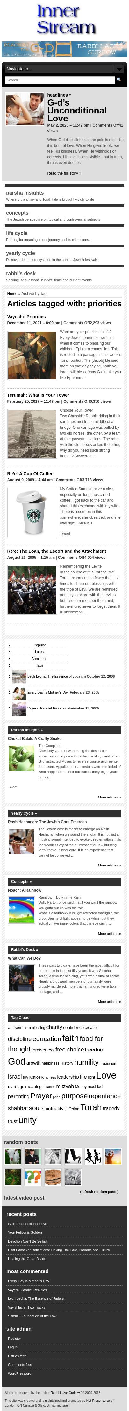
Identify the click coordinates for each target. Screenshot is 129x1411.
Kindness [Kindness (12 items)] (48, 1077)
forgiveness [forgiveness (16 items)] (43, 1049)
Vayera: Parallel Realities (46, 708)
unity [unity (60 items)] (27, 1120)
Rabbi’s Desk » (24, 950)
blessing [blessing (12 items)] (38, 1028)
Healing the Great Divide (27, 1259)
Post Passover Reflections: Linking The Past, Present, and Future (59, 1250)
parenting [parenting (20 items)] (19, 1096)
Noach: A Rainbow (24, 890)
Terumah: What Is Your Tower (38, 395)
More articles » (109, 797)
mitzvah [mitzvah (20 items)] (65, 1086)
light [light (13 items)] (91, 1077)
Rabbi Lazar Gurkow (66, 1392)
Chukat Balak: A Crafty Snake (34, 738)
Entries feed (17, 1356)
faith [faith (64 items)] (70, 1038)
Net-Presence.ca (98, 1400)
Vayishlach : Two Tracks (26, 1307)
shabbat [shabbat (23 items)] (18, 1108)
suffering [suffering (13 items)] (71, 1109)
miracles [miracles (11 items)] (49, 1087)
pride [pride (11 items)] (57, 1097)
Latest (40, 652)
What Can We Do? (24, 958)
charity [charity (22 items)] (54, 1027)
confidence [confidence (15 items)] (73, 1027)
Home (12, 293)
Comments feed (20, 1364)
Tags (39, 665)
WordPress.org (19, 1373)
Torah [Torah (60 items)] (91, 1107)
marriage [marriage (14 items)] (16, 1086)
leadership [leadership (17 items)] (68, 1076)
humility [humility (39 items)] (86, 1062)
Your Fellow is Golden (25, 1232)
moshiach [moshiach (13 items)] (96, 1087)
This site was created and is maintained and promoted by (45, 1400)
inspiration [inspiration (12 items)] (108, 1063)
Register (14, 1338)
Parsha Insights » (27, 730)
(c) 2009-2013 (90, 1392)
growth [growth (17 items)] (33, 1062)
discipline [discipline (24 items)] (20, 1039)
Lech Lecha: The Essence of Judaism (56, 676)
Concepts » (21, 882)
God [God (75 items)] (16, 1061)
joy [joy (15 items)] (25, 1077)
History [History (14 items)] (67, 1063)
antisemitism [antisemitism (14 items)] (19, 1027)
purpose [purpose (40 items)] (74, 1096)
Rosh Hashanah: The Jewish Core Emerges (47, 822)
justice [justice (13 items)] (34, 1077)
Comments (39, 659)
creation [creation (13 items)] (92, 1027)
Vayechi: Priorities (26, 316)
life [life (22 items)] (83, 1077)
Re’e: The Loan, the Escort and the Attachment (56, 551)
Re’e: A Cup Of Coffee (30, 473)
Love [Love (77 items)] (106, 1075)
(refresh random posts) (99, 1192)
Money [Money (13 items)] (81, 1087)
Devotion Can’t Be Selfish (28, 1241)
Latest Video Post (24, 1198)
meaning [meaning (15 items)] (33, 1086)
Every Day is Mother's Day (28, 1281)
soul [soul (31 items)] (35, 1108)
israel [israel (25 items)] (15, 1076)
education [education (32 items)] (46, 1038)
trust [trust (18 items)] (13, 1121)
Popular (40, 645)
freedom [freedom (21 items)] (94, 1050)
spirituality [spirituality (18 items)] (52, 1108)
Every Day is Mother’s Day (48, 692)
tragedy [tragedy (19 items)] (111, 1108)
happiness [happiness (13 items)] (51, 1063)
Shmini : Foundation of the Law (32, 1316)
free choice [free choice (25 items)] (69, 1049)
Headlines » (59, 95)
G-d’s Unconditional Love (77, 110)
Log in (13, 1347)
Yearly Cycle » (24, 813)
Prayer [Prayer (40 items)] (41, 1096)
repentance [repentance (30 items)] (105, 1095)
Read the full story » (64, 173)
